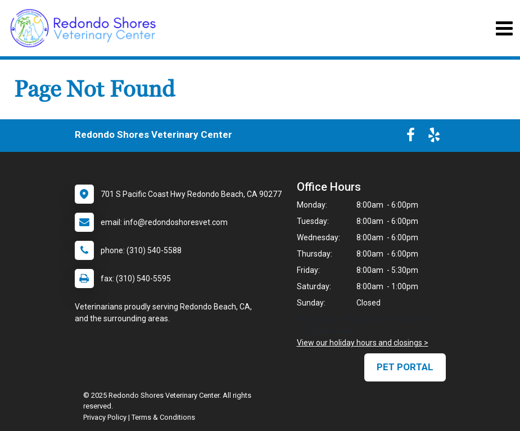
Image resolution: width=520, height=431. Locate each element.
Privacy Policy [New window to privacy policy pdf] (104, 417)
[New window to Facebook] (410, 137)
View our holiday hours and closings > (362, 342)
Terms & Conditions (163, 417)
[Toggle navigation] (504, 28)
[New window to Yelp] (434, 137)
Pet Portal (405, 366)
